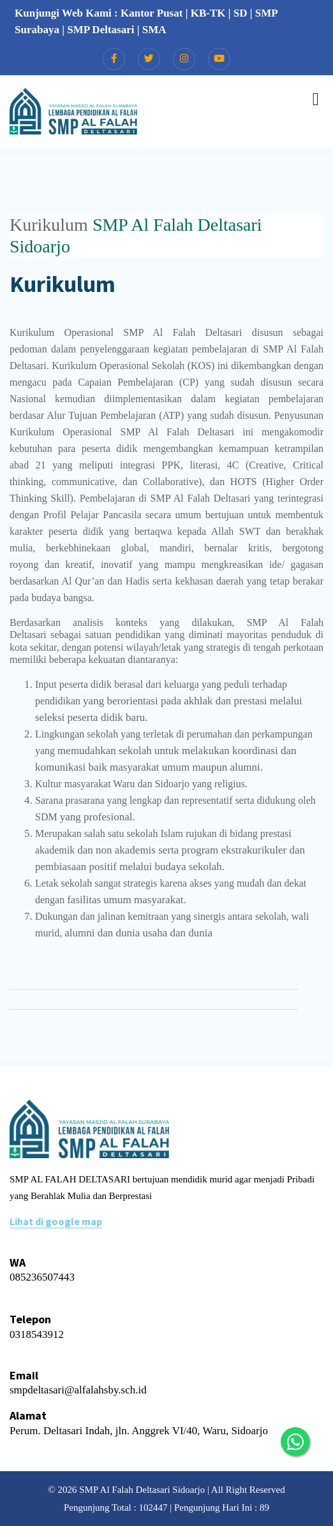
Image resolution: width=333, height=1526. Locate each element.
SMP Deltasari (100, 30)
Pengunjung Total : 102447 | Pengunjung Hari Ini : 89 (166, 1507)
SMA (154, 30)
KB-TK (208, 13)
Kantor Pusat (151, 13)
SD (240, 13)
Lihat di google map (56, 1221)
